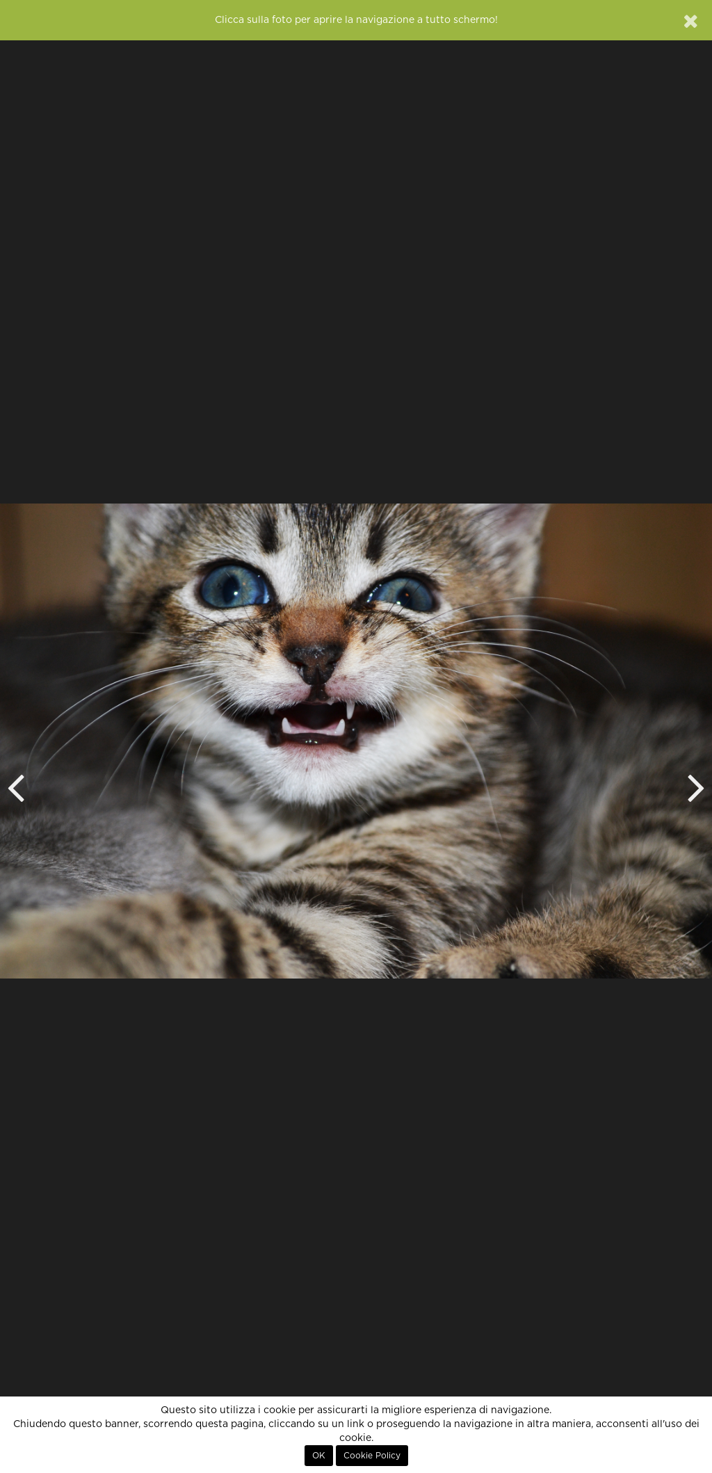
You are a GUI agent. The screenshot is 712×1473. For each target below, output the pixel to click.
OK (318, 1455)
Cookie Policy (371, 1455)
